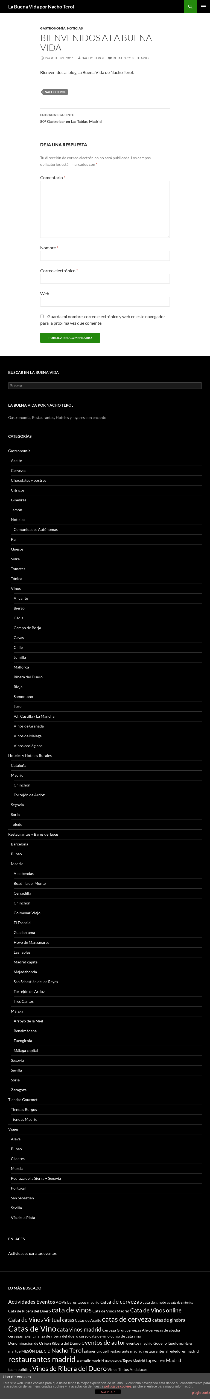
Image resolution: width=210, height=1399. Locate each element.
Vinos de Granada (29, 726)
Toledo (16, 824)
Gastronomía (53, 28)
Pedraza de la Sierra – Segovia (36, 1178)
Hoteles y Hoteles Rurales (30, 755)
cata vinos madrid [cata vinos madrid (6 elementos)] (79, 1329)
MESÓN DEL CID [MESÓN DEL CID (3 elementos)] (36, 1351)
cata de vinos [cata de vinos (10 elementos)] (72, 1309)
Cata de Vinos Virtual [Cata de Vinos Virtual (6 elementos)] (34, 1319)
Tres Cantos (24, 1001)
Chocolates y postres (28, 480)
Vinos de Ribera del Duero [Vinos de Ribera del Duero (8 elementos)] (69, 1368)
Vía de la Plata (23, 1217)
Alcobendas (24, 873)
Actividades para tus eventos (32, 1253)
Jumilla (20, 657)
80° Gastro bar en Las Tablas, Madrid (105, 118)
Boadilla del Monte (30, 883)
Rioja (18, 686)
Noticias (75, 28)
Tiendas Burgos (24, 1109)
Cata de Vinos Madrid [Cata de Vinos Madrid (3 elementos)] (110, 1311)
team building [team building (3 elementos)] (19, 1369)
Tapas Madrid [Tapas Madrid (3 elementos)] (133, 1360)
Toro (18, 706)
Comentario (52, 177)
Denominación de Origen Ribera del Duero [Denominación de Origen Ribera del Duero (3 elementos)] (44, 1343)
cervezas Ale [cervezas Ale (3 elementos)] (137, 1330)
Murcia (17, 1168)
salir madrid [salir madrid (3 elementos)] (93, 1360)
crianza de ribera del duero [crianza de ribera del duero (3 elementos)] (55, 1336)
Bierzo (19, 608)
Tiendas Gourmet (22, 1099)
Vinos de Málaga (28, 735)
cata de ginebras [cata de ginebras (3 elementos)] (156, 1302)
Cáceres (18, 1158)
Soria (15, 814)
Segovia (17, 804)
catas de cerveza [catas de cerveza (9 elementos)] (126, 1319)
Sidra (15, 559)
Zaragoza (19, 1089)
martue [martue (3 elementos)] (14, 1351)
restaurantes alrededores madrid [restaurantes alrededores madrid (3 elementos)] (171, 1351)
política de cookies (118, 1386)
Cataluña (18, 765)
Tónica (16, 578)
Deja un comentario (131, 58)
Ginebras (18, 500)
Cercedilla (22, 893)
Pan (14, 539)
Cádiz (18, 618)
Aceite (16, 460)
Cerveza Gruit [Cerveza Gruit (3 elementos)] (114, 1330)
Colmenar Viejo (27, 912)
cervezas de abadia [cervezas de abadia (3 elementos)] (164, 1330)
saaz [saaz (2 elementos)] (80, 1361)
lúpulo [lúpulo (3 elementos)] (173, 1343)
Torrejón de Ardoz (29, 794)
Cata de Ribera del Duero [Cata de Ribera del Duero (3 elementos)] (29, 1311)
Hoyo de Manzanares (31, 942)
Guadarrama (24, 932)
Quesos (17, 549)
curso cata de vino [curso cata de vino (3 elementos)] (94, 1336)
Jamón (16, 509)
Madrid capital (26, 962)
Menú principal (203, 6)
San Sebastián (22, 1198)
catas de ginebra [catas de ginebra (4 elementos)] (168, 1320)
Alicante (21, 598)
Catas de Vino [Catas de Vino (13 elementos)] (32, 1328)
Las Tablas (22, 952)
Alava (16, 1139)
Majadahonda (25, 971)
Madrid (17, 775)
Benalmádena (25, 1030)
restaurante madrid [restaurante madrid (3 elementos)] (126, 1351)
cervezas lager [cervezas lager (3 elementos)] (20, 1336)
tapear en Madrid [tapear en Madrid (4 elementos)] (163, 1360)
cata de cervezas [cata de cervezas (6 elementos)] (121, 1301)
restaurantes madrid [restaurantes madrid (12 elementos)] (42, 1359)
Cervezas (18, 470)
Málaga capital (26, 1050)
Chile (18, 647)
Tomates (18, 568)
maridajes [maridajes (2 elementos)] (185, 1343)
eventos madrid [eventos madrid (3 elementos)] (139, 1343)
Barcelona (19, 844)
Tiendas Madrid (24, 1119)
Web (44, 293)
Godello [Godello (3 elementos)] (160, 1343)
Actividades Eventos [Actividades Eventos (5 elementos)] (31, 1302)
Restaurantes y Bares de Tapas (33, 834)
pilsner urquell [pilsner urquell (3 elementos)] (96, 1351)
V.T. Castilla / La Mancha (34, 716)
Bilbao (16, 853)
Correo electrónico (59, 270)
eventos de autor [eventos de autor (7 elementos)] (103, 1342)
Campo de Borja (27, 627)
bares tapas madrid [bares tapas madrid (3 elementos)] (83, 1302)
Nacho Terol (92, 58)
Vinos (16, 588)
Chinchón (22, 785)
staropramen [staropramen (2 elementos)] (113, 1361)
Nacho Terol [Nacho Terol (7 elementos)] (67, 1350)
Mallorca (21, 667)
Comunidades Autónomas (36, 529)
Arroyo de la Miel (28, 1021)
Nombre (49, 247)
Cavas (19, 637)
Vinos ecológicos (28, 745)
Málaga (17, 1011)
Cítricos (18, 490)
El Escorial (22, 922)
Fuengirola (23, 1040)
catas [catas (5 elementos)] (68, 1320)
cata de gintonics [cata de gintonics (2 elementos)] (182, 1302)
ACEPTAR (108, 1392)
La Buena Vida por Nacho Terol (41, 7)
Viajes (13, 1129)
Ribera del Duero (28, 677)
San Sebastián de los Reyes (36, 981)
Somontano (23, 696)
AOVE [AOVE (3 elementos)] (61, 1302)
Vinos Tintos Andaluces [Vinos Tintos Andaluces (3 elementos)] (127, 1369)
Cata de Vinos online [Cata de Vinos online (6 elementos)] (156, 1310)
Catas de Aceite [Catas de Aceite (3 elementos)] (88, 1320)
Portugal (18, 1188)
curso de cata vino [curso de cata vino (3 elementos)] (125, 1336)
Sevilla (16, 1070)
